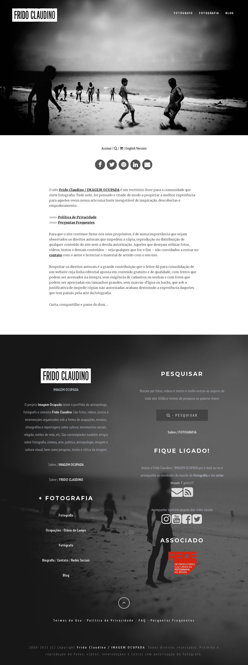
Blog (230, 13)
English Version (135, 148)
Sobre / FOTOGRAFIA (182, 432)
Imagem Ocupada (50, 404)
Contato (62, 560)
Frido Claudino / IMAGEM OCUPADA (89, 190)
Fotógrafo (183, 13)
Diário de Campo (75, 530)
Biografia (48, 560)
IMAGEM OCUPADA (71, 464)
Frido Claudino (62, 412)
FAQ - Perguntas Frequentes (167, 620)
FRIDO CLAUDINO (71, 479)
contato (55, 255)
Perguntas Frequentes (76, 222)
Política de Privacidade (77, 217)
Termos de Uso (67, 620)
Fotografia (209, 13)
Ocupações (53, 530)
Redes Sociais (80, 560)
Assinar (107, 148)
